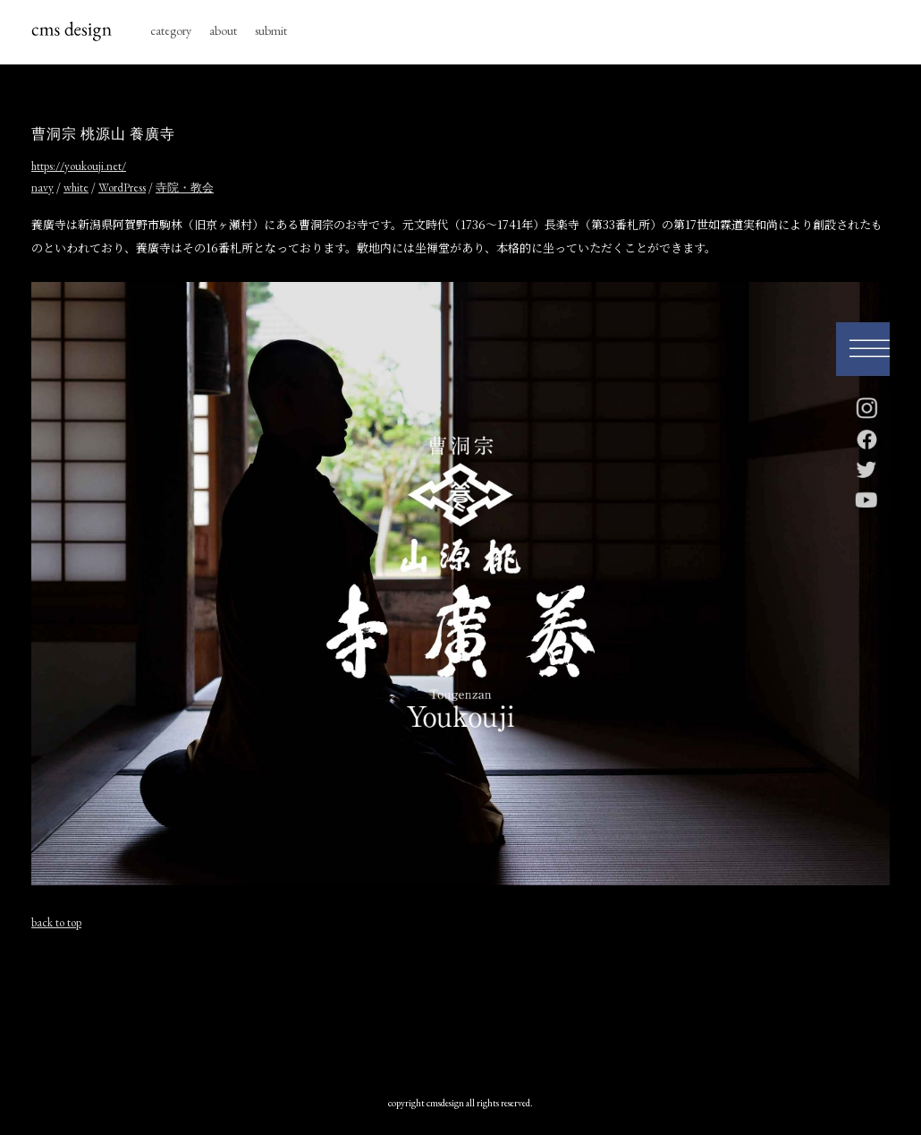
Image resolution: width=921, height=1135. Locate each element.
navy (42, 187)
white (76, 187)
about (223, 30)
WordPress (122, 187)
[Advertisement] (460, 1009)
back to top (56, 922)
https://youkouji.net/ (78, 166)
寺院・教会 (185, 187)
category (170, 30)
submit (271, 30)
